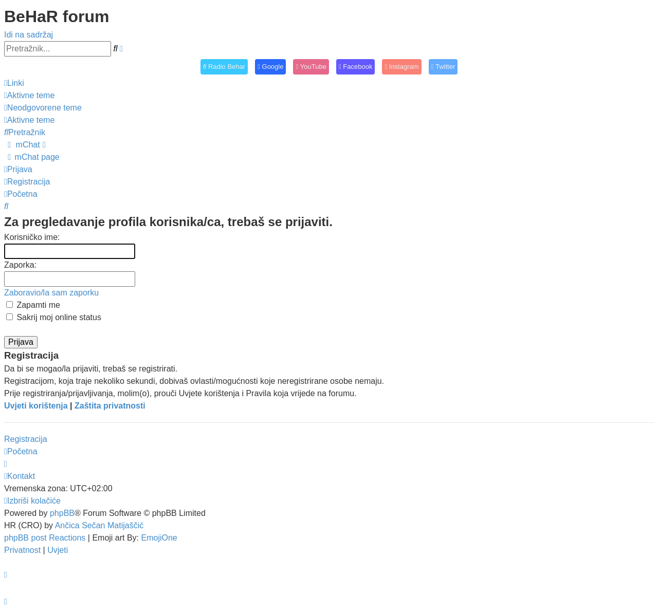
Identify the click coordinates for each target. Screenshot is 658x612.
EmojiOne (159, 537)
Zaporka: (20, 265)
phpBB (62, 513)
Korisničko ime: (32, 237)
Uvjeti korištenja (36, 405)
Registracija (25, 439)
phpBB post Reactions (44, 537)
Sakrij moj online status (53, 317)
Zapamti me (33, 305)
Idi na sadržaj (28, 34)
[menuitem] (29, 95)
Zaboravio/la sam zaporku (51, 292)
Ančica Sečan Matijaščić (99, 525)
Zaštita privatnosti (110, 405)
